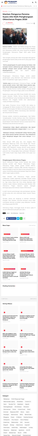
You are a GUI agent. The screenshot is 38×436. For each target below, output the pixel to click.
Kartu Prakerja (24, 419)
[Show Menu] (2, 2)
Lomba (31, 427)
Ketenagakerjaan (8, 406)
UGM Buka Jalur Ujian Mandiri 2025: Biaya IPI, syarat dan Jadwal (9, 368)
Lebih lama (33, 298)
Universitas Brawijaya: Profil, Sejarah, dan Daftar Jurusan (27, 368)
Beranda (5, 11)
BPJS (21, 414)
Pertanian (26, 406)
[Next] (36, 6)
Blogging (6, 417)
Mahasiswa (6, 399)
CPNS (24, 432)
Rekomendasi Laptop (9, 401)
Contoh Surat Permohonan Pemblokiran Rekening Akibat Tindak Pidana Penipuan (18, 6)
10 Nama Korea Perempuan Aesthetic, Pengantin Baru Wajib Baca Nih (10, 385)
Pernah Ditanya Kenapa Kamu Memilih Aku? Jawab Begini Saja (27, 335)
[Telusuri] (36, 2)
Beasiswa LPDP (14, 412)
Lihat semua (32, 225)
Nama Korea (14, 414)
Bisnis (22, 412)
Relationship (14, 422)
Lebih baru (5, 298)
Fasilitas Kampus (28, 417)
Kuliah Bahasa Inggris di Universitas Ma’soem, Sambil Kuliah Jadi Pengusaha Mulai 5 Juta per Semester (10, 275)
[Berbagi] (34, 23)
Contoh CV (28, 401)
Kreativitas (6, 422)
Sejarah (27, 404)
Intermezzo (7, 427)
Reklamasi (14, 430)
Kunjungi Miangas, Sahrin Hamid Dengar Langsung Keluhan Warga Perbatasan (27, 255)
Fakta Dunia (19, 425)
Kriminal (6, 412)
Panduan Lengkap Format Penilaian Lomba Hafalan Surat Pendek (27, 317)
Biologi (12, 425)
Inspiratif (27, 425)
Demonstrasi (7, 409)
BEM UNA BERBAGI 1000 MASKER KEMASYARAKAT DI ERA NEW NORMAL (10, 335)
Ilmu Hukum (15, 419)
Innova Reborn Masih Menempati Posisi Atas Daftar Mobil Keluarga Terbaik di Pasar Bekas (9, 256)
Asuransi (27, 422)
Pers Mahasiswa (14, 213)
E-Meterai (18, 417)
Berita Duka (28, 414)
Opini (5, 404)
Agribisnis (21, 430)
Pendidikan (20, 401)
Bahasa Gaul (12, 432)
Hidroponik (6, 419)
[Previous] (34, 6)
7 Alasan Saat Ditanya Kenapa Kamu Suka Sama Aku (27, 352)
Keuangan (6, 414)
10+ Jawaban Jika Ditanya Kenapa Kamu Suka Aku (10, 351)
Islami (27, 412)
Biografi (6, 425)
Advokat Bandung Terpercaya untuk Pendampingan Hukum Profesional (26, 274)
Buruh (19, 432)
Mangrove (6, 430)
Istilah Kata (15, 427)
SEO (21, 422)
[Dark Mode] (33, 2)
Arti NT (28, 430)
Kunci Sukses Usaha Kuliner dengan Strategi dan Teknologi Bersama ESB (10, 239)
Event (28, 409)
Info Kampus (18, 406)
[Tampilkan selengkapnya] (24, 218)
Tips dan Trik (12, 404)
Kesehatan (20, 404)
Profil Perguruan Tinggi (18, 399)
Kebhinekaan (23, 427)
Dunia (14, 409)
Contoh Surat (21, 409)
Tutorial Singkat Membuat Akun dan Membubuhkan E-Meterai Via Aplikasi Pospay (27, 386)
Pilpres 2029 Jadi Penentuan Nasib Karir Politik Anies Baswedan (26, 239)
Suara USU (21, 213)
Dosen (12, 417)
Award (10, 11)
